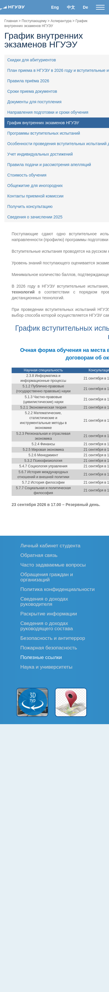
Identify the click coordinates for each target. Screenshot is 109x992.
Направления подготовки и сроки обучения (47, 112)
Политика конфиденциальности (57, 589)
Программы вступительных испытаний (43, 133)
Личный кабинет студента (50, 545)
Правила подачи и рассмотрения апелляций (49, 164)
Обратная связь (39, 555)
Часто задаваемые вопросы (53, 564)
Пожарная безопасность (48, 647)
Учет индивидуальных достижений (40, 154)
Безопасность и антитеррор (52, 638)
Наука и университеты (46, 666)
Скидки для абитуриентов (31, 60)
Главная (11, 21)
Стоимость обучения (27, 175)
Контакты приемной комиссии (35, 196)
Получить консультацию (30, 206)
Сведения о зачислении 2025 (34, 217)
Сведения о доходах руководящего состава (46, 625)
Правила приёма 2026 (28, 81)
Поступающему (34, 21)
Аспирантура (61, 21)
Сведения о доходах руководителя (44, 601)
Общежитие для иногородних (35, 185)
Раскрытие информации (48, 613)
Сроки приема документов (32, 91)
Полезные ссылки (41, 657)
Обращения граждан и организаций (46, 576)
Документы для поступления (34, 101)
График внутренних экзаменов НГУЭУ (43, 122)
